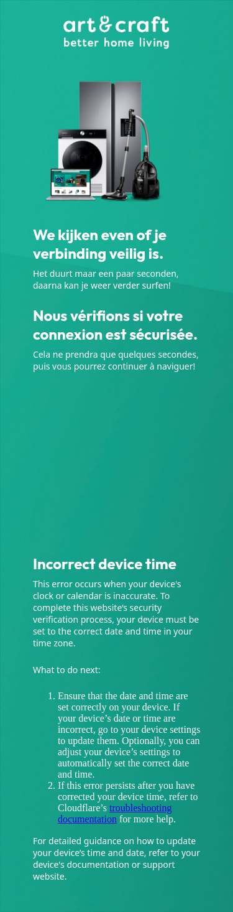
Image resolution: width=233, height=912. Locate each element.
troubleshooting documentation (115, 813)
